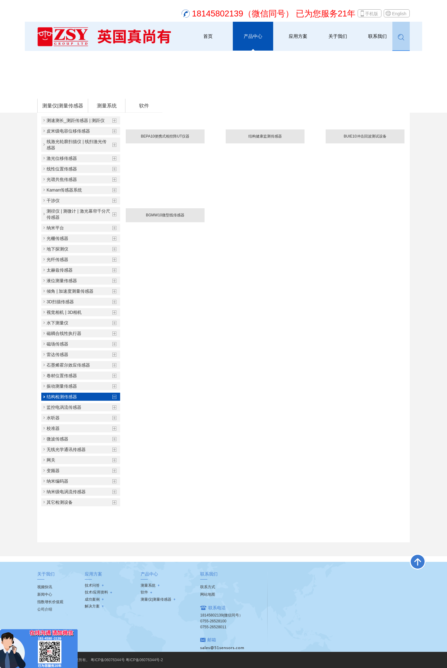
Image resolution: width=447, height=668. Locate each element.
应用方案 (298, 36)
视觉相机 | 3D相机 (64, 312)
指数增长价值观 (50, 602)
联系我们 (377, 36)
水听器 (53, 417)
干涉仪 (53, 200)
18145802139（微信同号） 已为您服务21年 (273, 13)
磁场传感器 (57, 343)
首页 (208, 36)
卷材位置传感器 (62, 375)
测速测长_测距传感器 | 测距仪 (76, 120)
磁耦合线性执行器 (64, 333)
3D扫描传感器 (60, 301)
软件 (144, 105)
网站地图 (207, 594)
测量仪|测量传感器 (86, 90)
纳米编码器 (57, 481)
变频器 (53, 470)
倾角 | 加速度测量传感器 (70, 291)
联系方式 (207, 587)
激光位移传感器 (62, 158)
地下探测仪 (57, 248)
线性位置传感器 (62, 168)
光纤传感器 (57, 259)
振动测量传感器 (62, 386)
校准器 (53, 428)
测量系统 (107, 105)
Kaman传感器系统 (64, 189)
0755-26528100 (213, 621)
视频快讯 (44, 587)
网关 (51, 460)
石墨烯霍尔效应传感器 (68, 365)
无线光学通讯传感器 (66, 449)
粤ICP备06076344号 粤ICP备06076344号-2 (127, 660)
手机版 (371, 13)
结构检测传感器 (120, 90)
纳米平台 (55, 227)
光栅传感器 (57, 238)
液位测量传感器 (62, 280)
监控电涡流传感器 (64, 407)
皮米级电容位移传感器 (68, 131)
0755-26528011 (213, 627)
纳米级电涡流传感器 (66, 491)
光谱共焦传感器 (62, 179)
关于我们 (337, 36)
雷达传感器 (57, 354)
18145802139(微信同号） (221, 615)
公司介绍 (44, 609)
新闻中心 (44, 594)
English (399, 13)
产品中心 (253, 36)
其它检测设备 (60, 502)
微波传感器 (57, 438)
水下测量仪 (57, 322)
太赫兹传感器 (60, 270)
